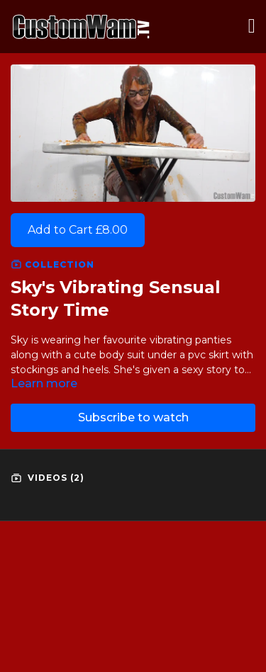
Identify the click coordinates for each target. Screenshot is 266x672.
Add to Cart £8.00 (78, 230)
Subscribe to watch (133, 417)
